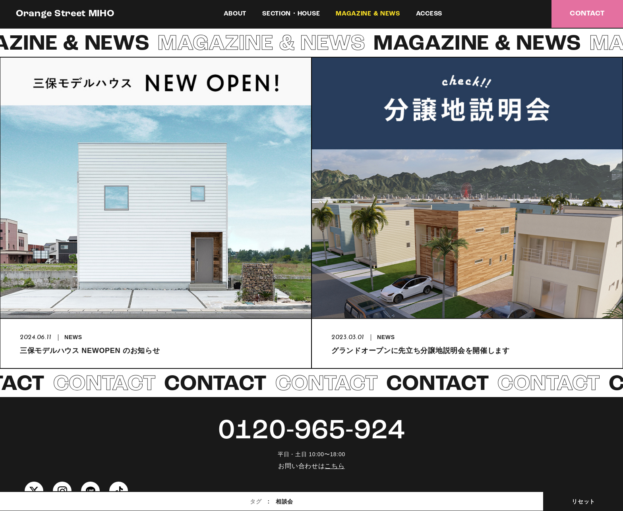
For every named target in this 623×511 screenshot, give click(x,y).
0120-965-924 (311, 431)
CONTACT (587, 13)
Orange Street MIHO (65, 14)
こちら (334, 466)
